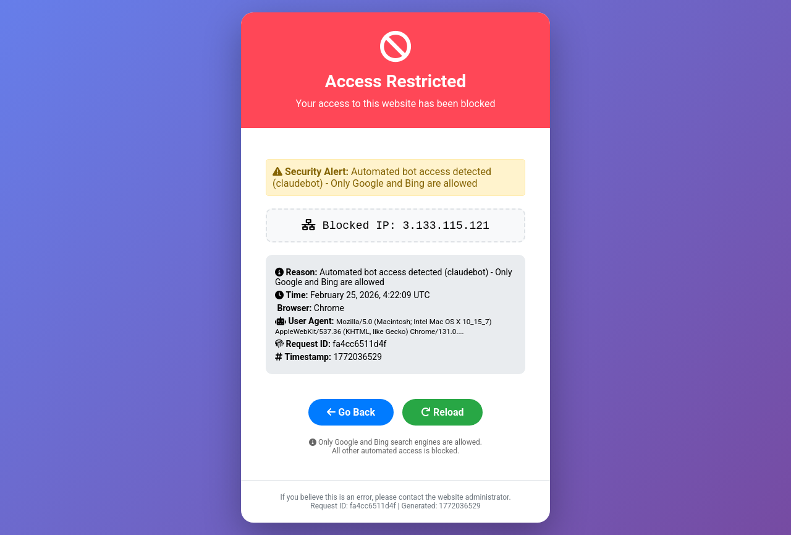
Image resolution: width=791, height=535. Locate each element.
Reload (442, 412)
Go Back (351, 412)
